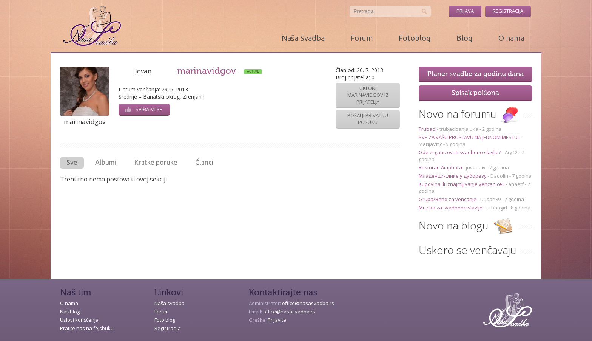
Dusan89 (490, 199)
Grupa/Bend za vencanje (448, 199)
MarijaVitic (430, 144)
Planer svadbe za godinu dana (475, 74)
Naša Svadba (303, 38)
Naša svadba (169, 303)
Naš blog (70, 311)
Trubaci (428, 129)
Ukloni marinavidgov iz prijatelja (367, 95)
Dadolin (499, 175)
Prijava (465, 11)
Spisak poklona (475, 93)
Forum (361, 38)
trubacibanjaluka (458, 129)
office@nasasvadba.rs (308, 303)
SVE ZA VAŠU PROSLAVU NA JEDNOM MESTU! (469, 137)
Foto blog (164, 319)
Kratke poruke (155, 162)
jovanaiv (476, 167)
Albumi (105, 162)
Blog (464, 38)
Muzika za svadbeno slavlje (451, 207)
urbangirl (496, 207)
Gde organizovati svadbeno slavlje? (460, 152)
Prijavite (277, 319)
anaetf (516, 184)
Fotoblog (415, 38)
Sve (71, 162)
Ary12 (511, 152)
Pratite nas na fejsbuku (87, 328)
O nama (511, 38)
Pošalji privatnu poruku (367, 119)
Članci (204, 162)
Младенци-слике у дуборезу (453, 175)
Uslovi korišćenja (79, 319)
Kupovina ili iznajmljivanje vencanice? (462, 184)
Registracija (508, 11)
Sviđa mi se (143, 109)
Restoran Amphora (441, 167)
